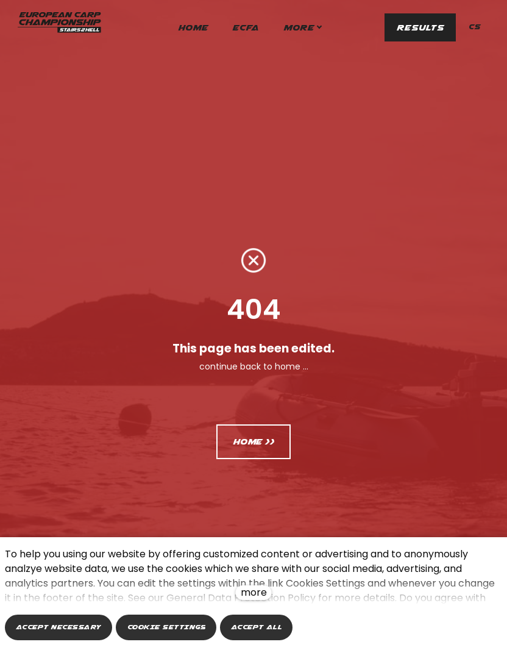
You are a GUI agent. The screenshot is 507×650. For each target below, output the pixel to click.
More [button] (321, 27)
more (254, 592)
